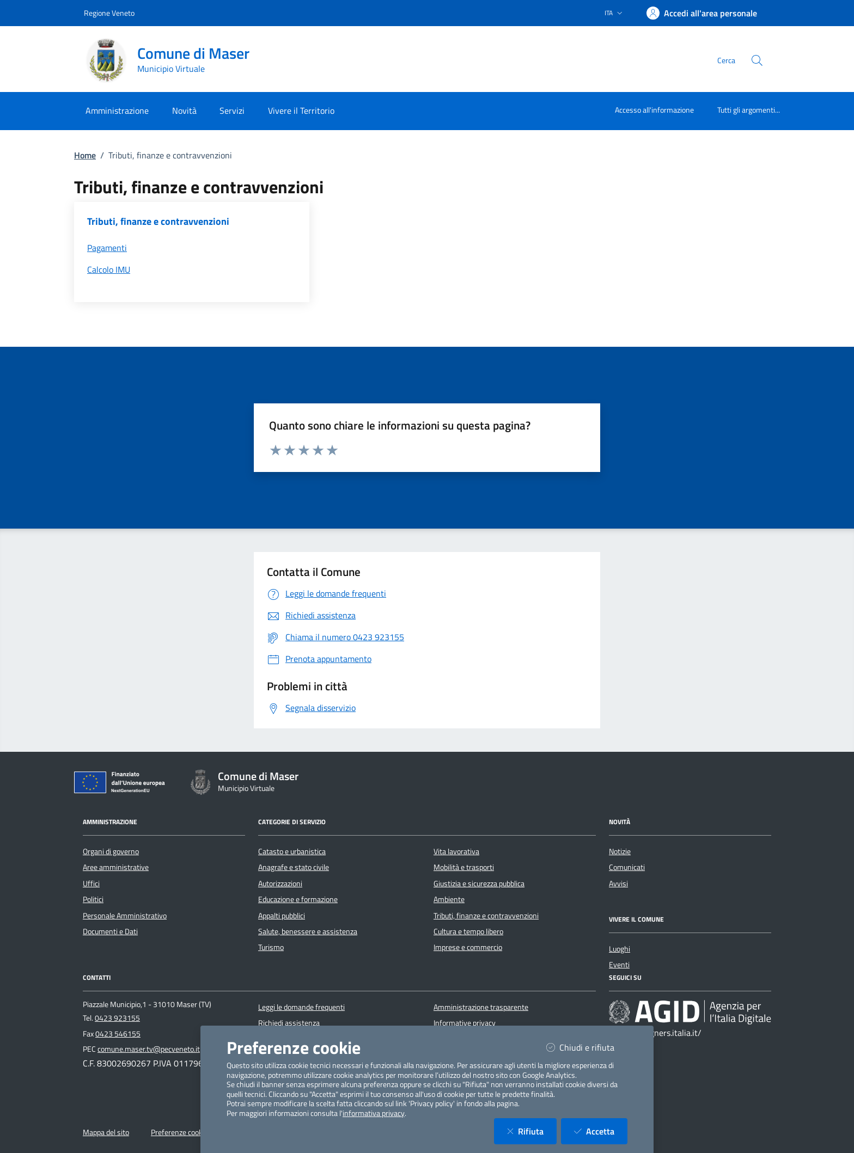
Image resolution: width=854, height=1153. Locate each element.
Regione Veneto (109, 13)
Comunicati (627, 867)
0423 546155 (118, 1034)
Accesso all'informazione (654, 109)
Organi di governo (111, 851)
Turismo (271, 947)
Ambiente (449, 899)
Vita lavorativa (456, 851)
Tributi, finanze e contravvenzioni (486, 916)
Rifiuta (532, 1131)
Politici (93, 899)
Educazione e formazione (298, 899)
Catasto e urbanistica (292, 851)
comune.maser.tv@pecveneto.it (148, 1049)
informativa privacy (374, 1113)
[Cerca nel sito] (757, 60)
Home (85, 155)
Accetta (600, 1131)
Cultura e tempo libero (468, 931)
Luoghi (619, 949)
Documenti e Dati (110, 931)
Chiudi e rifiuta (586, 1047)
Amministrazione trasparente (481, 1007)
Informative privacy (465, 1023)
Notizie (620, 851)
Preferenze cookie (179, 1132)
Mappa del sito (106, 1132)
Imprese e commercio (468, 947)
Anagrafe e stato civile (293, 867)
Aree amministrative (116, 867)
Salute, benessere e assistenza (307, 931)
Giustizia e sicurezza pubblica (479, 884)
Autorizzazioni (280, 884)
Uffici (91, 884)
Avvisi (618, 884)
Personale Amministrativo (125, 916)
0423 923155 (117, 1018)
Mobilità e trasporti (464, 867)
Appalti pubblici (281, 916)
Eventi (619, 965)
